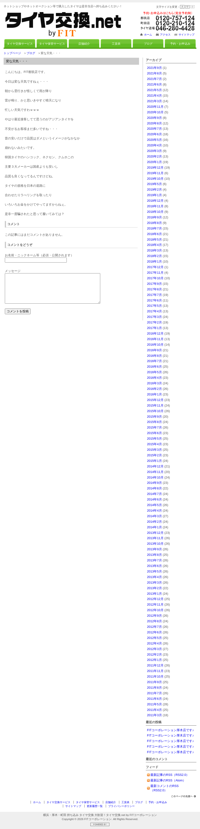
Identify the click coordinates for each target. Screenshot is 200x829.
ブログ (148, 43)
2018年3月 (154, 250)
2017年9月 (154, 284)
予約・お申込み (180, 43)
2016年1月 (154, 394)
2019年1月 (154, 195)
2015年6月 (154, 433)
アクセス (165, 34)
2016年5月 (154, 372)
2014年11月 (155, 472)
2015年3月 (154, 449)
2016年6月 (154, 366)
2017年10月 (155, 278)
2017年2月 (154, 322)
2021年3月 (154, 101)
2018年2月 (154, 256)
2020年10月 (155, 112)
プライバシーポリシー (121, 806)
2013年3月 (154, 582)
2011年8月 (154, 687)
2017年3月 (154, 317)
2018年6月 (154, 234)
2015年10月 (155, 411)
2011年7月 (154, 693)
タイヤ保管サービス (52, 43)
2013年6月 (154, 566)
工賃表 (116, 43)
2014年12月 (155, 466)
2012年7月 (154, 627)
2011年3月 (154, 715)
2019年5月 (154, 184)
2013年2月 (154, 588)
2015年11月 (155, 405)
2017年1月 (154, 328)
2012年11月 (155, 604)
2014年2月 (154, 521)
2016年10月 (155, 344)
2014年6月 (154, 499)
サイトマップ (186, 34)
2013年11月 (155, 538)
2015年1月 (154, 461)
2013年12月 (155, 533)
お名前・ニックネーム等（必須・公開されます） (39, 255)
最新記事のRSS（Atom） (168, 780)
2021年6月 (154, 84)
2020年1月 (154, 162)
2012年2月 (154, 654)
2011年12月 (155, 665)
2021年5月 (154, 90)
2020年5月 (154, 140)
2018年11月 (155, 206)
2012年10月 (155, 610)
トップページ (12, 53)
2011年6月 (154, 698)
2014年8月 (154, 488)
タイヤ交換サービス (20, 43)
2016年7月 (154, 361)
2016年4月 (154, 377)
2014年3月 (154, 516)
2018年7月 (154, 228)
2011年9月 (154, 682)
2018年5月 (154, 239)
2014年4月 (154, 510)
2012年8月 (154, 621)
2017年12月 (155, 267)
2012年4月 (154, 643)
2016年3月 (154, 383)
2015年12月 (155, 400)
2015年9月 (154, 416)
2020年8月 (154, 123)
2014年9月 (154, 483)
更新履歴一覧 (95, 806)
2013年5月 (154, 571)
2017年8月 (154, 289)
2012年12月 (155, 599)
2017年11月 (155, 272)
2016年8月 (154, 355)
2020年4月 (154, 145)
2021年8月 (154, 73)
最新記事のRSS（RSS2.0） (169, 775)
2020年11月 (155, 106)
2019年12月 (155, 167)
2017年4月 (154, 311)
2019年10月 (155, 178)
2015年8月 (154, 422)
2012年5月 (154, 638)
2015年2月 (154, 455)
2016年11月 (155, 339)
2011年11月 (155, 671)
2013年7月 (154, 560)
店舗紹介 (84, 43)
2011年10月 (155, 676)
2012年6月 (154, 632)
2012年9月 (154, 615)
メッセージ (12, 271)
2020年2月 (154, 156)
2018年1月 (154, 261)
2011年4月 (154, 710)
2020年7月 (154, 128)
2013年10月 (155, 543)
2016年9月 (154, 350)
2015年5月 (154, 438)
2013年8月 (154, 555)
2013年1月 (154, 593)
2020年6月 (154, 134)
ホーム (148, 34)
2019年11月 (155, 173)
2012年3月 (154, 649)
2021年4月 (154, 95)
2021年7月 (154, 79)
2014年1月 (154, 527)
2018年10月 (155, 212)
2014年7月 (154, 494)
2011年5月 (154, 704)
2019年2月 (154, 189)
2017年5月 (154, 305)
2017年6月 (154, 300)
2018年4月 (154, 245)
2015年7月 (154, 427)
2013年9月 (154, 549)
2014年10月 (155, 477)
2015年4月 (154, 444)
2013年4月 (154, 577)
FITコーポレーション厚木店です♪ (170, 730)
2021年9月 (154, 68)
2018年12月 (155, 200)
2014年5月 (154, 505)
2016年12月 (155, 333)
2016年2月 (154, 389)
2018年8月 (154, 223)
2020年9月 (154, 118)
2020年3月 (154, 151)
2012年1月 (154, 660)
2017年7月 (154, 295)
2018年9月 (154, 217)
